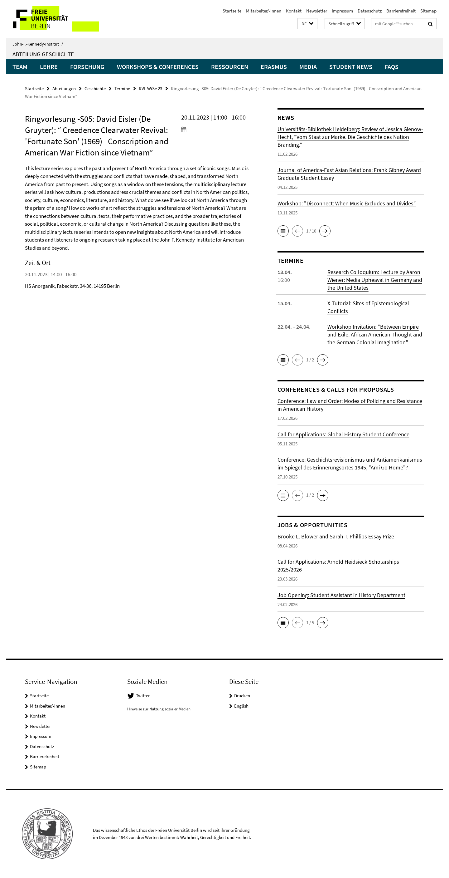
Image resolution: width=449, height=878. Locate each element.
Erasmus (274, 67)
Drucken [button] (242, 696)
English (241, 706)
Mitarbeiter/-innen (263, 11)
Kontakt (294, 11)
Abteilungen (64, 88)
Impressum (342, 11)
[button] (307, 24)
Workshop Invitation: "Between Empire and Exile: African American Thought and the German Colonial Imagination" (374, 334)
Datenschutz (370, 11)
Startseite (232, 11)
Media (308, 67)
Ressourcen (229, 67)
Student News (350, 67)
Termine (122, 88)
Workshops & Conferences (158, 67)
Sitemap (428, 11)
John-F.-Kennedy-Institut (37, 44)
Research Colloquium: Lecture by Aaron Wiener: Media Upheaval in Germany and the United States (374, 279)
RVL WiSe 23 (150, 88)
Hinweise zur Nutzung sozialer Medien (159, 709)
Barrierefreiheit (401, 11)
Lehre (49, 67)
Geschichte (95, 88)
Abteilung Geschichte (43, 54)
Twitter (143, 696)
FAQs (391, 67)
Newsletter (316, 11)
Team (19, 67)
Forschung (87, 67)
